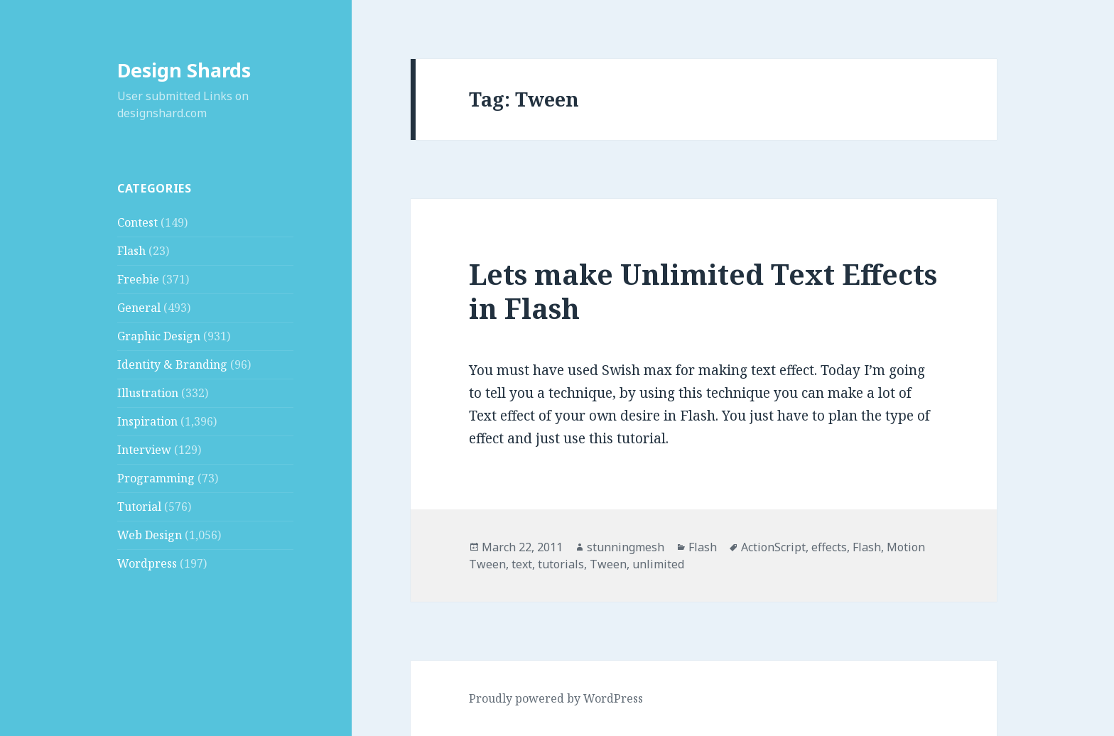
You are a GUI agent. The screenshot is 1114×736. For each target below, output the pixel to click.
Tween (608, 564)
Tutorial (139, 506)
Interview (144, 450)
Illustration (147, 393)
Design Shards (184, 70)
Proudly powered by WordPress (556, 698)
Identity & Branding (172, 364)
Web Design (149, 535)
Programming (156, 478)
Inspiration (147, 421)
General (139, 307)
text (522, 564)
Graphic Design (158, 336)
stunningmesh (625, 547)
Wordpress (147, 563)
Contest (137, 222)
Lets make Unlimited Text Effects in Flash (703, 291)
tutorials (561, 564)
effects (829, 547)
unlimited (658, 564)
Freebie (138, 279)
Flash (131, 251)
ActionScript (773, 547)
